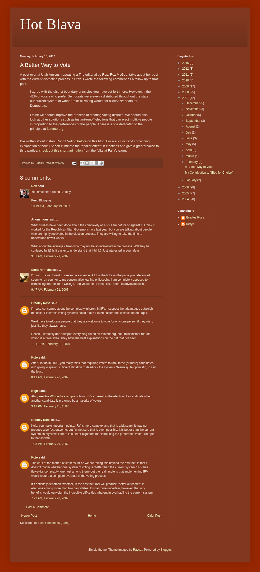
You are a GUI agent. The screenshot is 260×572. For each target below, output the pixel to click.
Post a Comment (37, 507)
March (190, 156)
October (191, 115)
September (193, 121)
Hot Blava (50, 24)
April (189, 150)
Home (92, 515)
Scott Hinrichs (41, 270)
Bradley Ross (40, 303)
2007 (186, 98)
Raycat (137, 549)
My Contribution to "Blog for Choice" (209, 172)
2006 (186, 187)
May (189, 144)
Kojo (34, 357)
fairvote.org (55, 129)
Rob (34, 186)
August (191, 126)
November (193, 109)
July (189, 132)
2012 (186, 68)
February (192, 162)
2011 (186, 74)
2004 (186, 199)
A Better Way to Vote (198, 167)
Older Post (154, 515)
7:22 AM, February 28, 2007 (49, 498)
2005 (186, 193)
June (189, 138)
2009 (186, 86)
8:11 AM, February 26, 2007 (49, 377)
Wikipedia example (62, 396)
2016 (186, 63)
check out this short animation (60, 150)
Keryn (190, 224)
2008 (186, 92)
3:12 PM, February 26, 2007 (49, 406)
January (191, 180)
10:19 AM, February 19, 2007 (50, 206)
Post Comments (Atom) (54, 523)
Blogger (166, 549)
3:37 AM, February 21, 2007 (49, 256)
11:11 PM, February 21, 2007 (50, 344)
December (193, 103)
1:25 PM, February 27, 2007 (49, 444)
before (81, 141)
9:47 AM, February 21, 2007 (49, 289)
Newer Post (29, 515)
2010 (186, 80)
